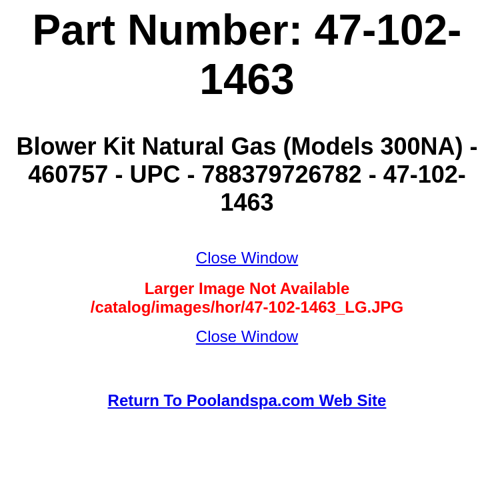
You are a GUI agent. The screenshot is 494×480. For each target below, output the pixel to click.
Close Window (247, 258)
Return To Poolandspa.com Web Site (247, 400)
